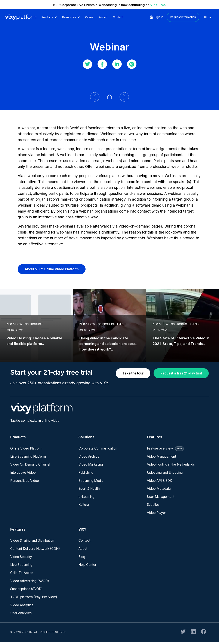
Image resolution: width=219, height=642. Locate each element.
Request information (183, 17)
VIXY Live (157, 4)
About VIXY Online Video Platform (52, 269)
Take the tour (133, 373)
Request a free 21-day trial (181, 373)
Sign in (156, 17)
